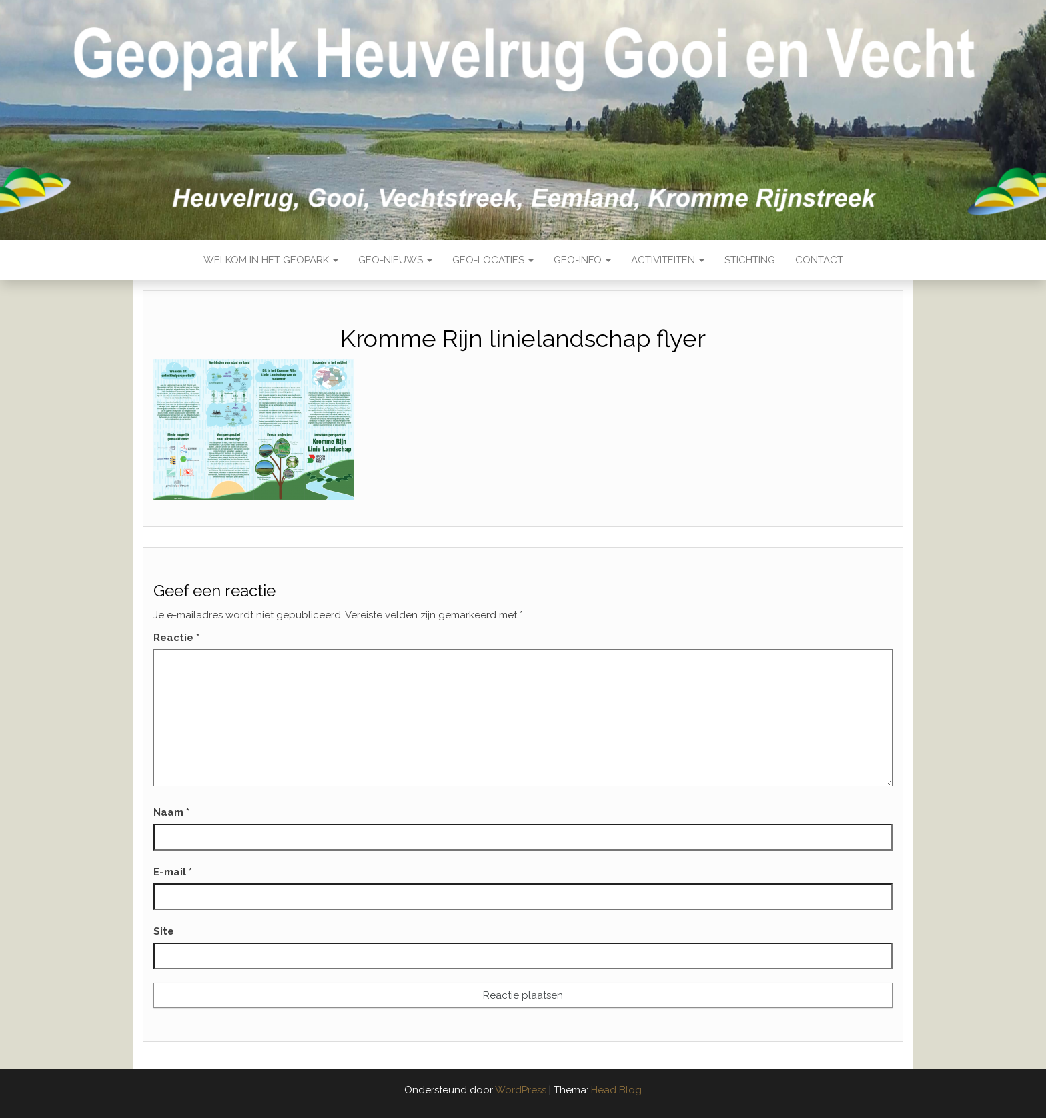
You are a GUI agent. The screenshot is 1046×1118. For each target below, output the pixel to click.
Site (163, 931)
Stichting (749, 260)
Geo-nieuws (395, 260)
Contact (819, 260)
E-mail (172, 872)
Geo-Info (582, 260)
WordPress (520, 1090)
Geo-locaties (493, 260)
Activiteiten (667, 260)
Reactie (176, 638)
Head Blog (616, 1090)
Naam (171, 812)
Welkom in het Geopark (270, 260)
